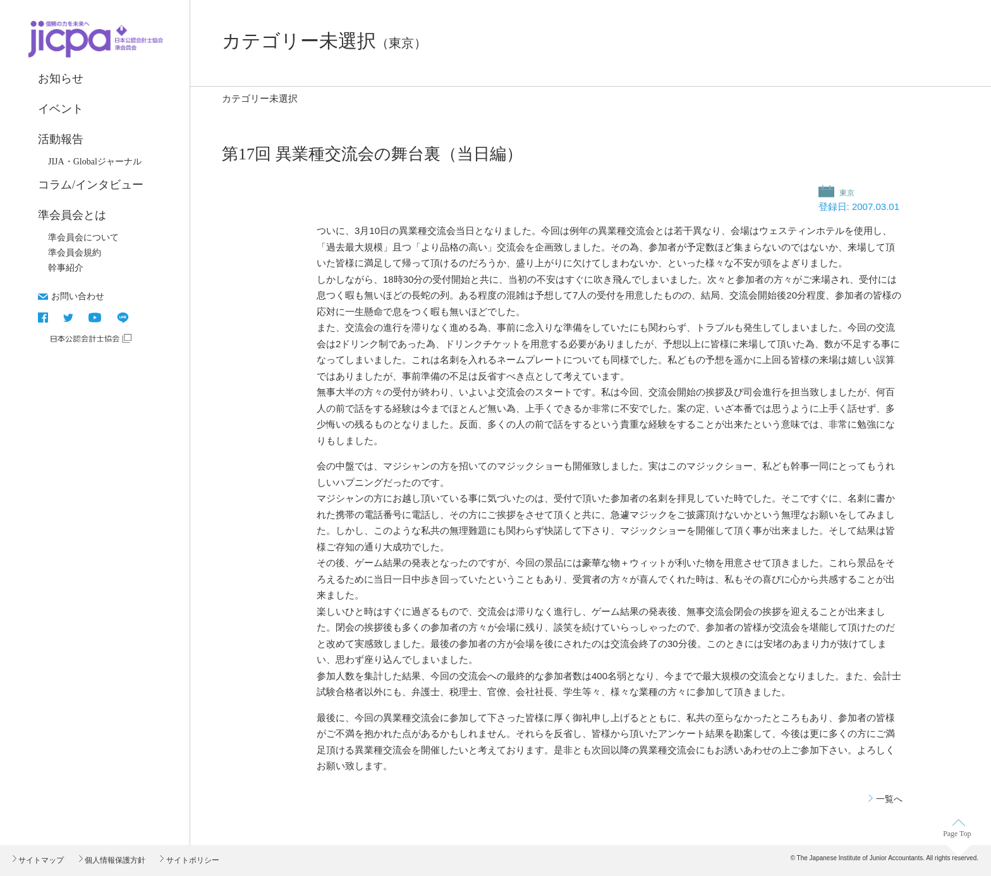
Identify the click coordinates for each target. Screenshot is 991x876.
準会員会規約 (74, 252)
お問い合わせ (77, 296)
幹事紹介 (65, 268)
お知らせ (60, 78)
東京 (845, 192)
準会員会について (83, 237)
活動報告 (60, 139)
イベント (60, 108)
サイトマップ (40, 860)
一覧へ (889, 799)
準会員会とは (72, 215)
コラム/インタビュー (90, 184)
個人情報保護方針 (114, 860)
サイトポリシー (191, 860)
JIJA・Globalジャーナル (95, 161)
